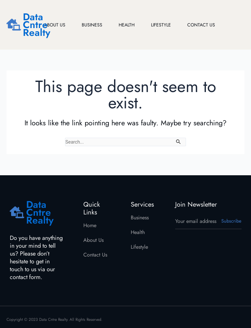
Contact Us (201, 25)
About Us (54, 25)
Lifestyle (161, 25)
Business (92, 25)
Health (127, 25)
